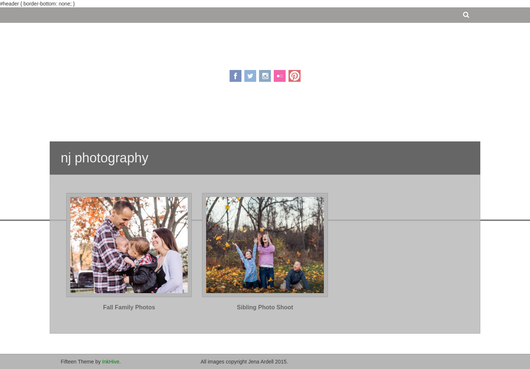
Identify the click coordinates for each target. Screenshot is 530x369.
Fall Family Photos (129, 307)
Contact (310, 115)
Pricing (243, 115)
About (216, 115)
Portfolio (276, 115)
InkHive (111, 362)
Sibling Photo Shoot (265, 307)
